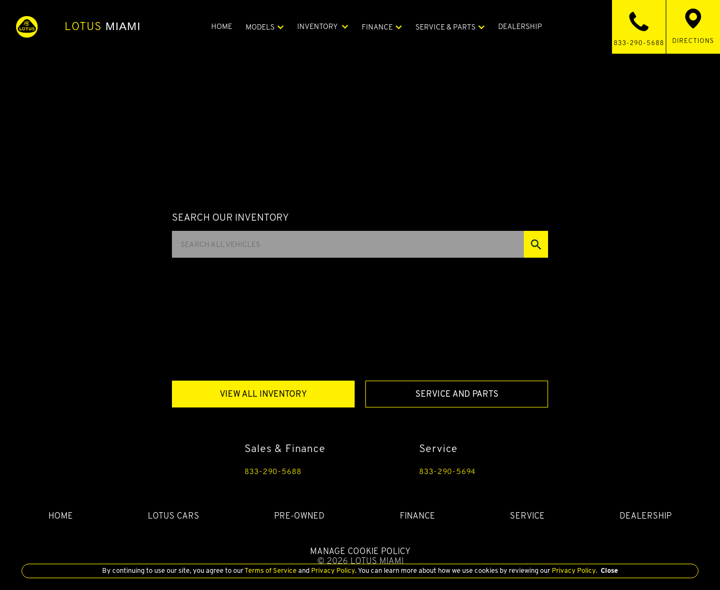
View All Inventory (263, 393)
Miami (102, 26)
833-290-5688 (273, 471)
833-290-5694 (447, 471)
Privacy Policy (332, 570)
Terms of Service (270, 570)
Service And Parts (457, 393)
